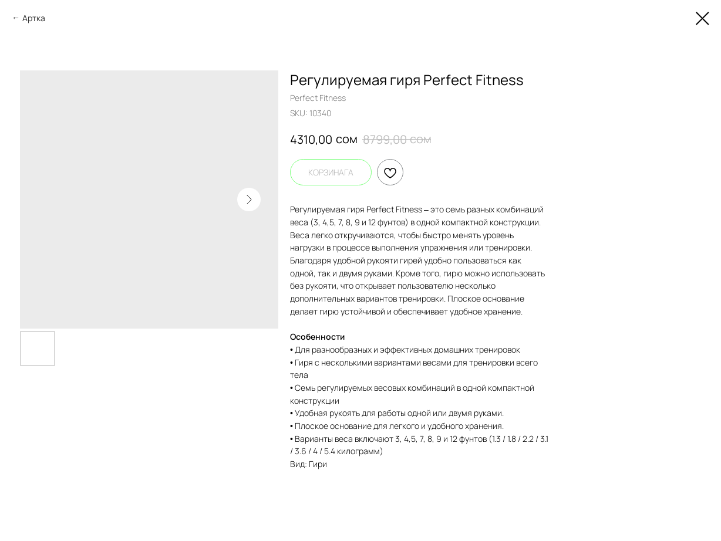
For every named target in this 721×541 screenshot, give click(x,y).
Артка (33, 17)
